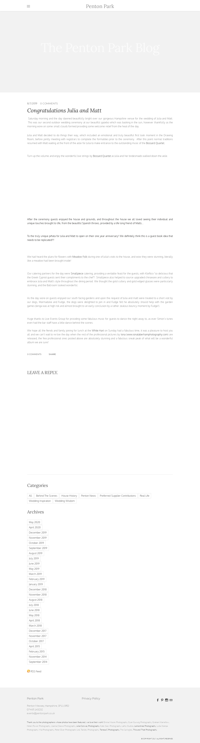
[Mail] (171, 700)
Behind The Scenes (46, 495)
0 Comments (49, 103)
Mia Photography (46, 729)
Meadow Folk (80, 256)
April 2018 (34, 620)
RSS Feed (35, 671)
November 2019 (38, 537)
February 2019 (37, 579)
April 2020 (35, 527)
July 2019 (34, 558)
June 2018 (34, 610)
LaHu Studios (127, 726)
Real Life (144, 495)
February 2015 (37, 651)
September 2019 (38, 548)
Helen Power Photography (38, 726)
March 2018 (35, 625)
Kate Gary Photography (110, 726)
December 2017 (37, 630)
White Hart (98, 330)
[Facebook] (157, 700)
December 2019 (38, 532)
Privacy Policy (91, 698)
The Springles (126, 729)
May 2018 (34, 615)
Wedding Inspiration (40, 500)
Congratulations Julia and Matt (64, 110)
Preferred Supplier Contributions (118, 495)
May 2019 (34, 568)
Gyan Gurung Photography (139, 722)
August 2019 (35, 553)
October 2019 (36, 542)
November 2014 (38, 656)
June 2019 (34, 563)
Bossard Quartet (102, 156)
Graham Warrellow (160, 722)
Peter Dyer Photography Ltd (67, 729)
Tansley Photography (90, 729)
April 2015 (34, 646)
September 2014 (38, 661)
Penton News (88, 495)
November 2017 (37, 636)
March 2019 (35, 573)
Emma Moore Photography (115, 722)
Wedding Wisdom (65, 500)
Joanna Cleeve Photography (63, 726)
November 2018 (38, 594)
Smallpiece (77, 273)
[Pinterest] (162, 700)
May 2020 (34, 522)
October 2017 (36, 641)
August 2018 (35, 599)
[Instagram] (166, 700)
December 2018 (38, 589)
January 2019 (36, 584)
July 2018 (34, 604)
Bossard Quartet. (155, 143)
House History (69, 495)
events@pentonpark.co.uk (41, 713)
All (30, 495)
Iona (123, 334)
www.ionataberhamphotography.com (147, 334)
